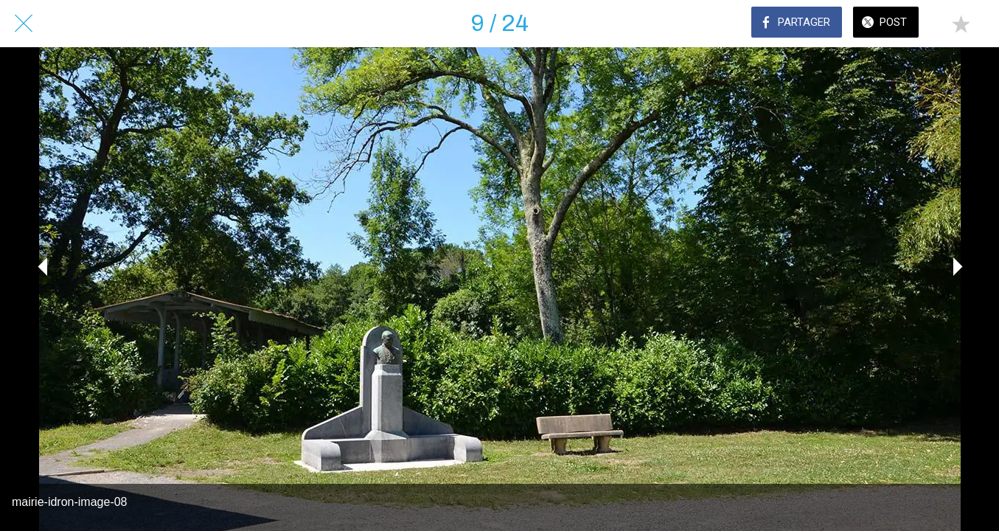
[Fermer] (23, 23)
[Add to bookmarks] (960, 23)
